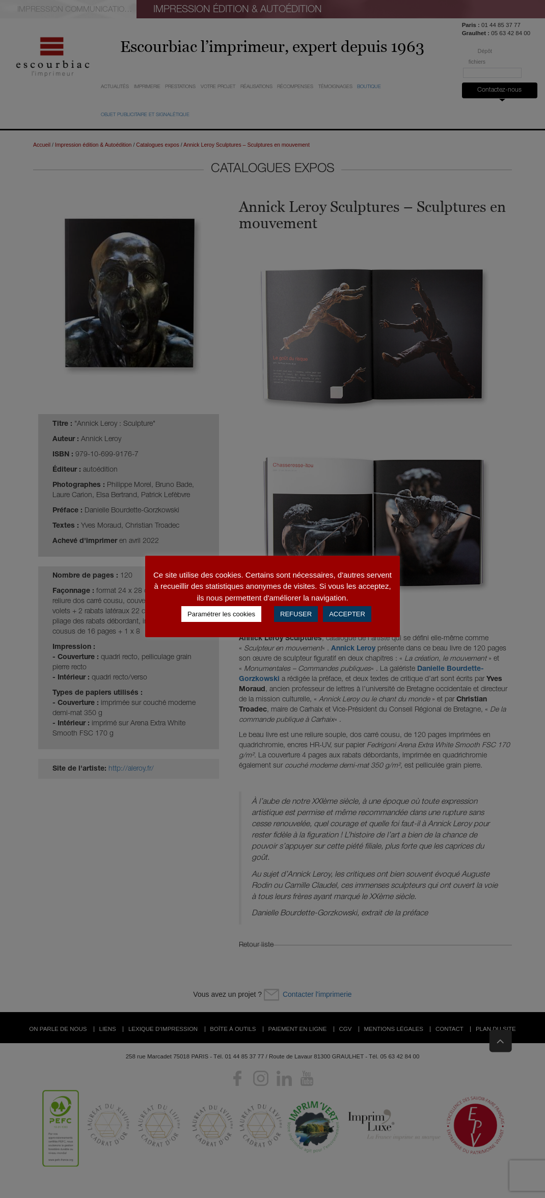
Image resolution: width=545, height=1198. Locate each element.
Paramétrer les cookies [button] (221, 614)
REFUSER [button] (296, 614)
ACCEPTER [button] (347, 614)
